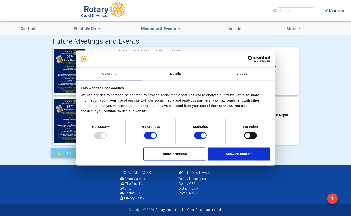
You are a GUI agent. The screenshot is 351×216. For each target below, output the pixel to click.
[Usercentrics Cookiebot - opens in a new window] (250, 59)
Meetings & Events (159, 28)
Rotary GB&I (187, 184)
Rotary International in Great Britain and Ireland (188, 210)
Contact (28, 28)
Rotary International (192, 179)
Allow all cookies (239, 154)
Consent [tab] (109, 73)
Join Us (234, 28)
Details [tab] (175, 73)
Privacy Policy (132, 198)
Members (334, 10)
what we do (85, 28)
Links (125, 188)
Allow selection (175, 154)
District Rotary (189, 188)
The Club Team (133, 184)
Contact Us (130, 193)
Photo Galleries (133, 179)
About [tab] (242, 73)
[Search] (296, 10)
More (292, 28)
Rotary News (188, 193)
